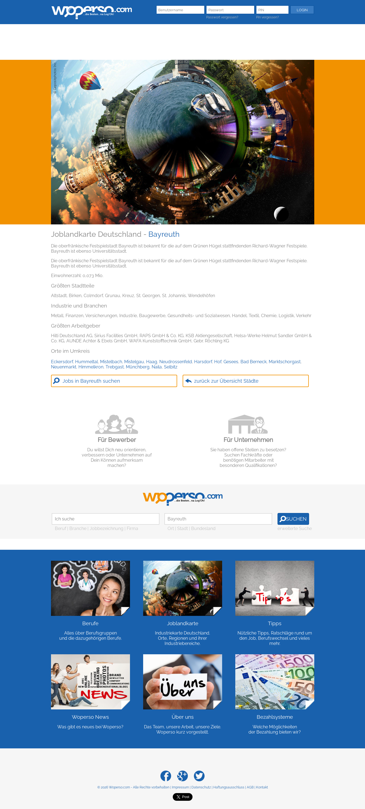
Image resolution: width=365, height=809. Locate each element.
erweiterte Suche (295, 528)
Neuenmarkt (63, 367)
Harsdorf (203, 361)
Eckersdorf (62, 361)
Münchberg (137, 367)
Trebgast (115, 367)
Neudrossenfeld (175, 361)
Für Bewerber (117, 439)
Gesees (230, 361)
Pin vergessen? (267, 17)
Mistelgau (134, 361)
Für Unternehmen (248, 439)
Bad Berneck (253, 361)
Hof (217, 361)
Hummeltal (86, 361)
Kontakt (262, 787)
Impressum (180, 787)
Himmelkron (90, 367)
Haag (151, 361)
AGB (250, 787)
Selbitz (170, 367)
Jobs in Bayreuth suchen (91, 381)
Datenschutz (201, 787)
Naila (157, 367)
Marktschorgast (285, 361)
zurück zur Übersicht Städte (226, 381)
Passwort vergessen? (222, 17)
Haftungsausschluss (228, 787)
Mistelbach (111, 361)
